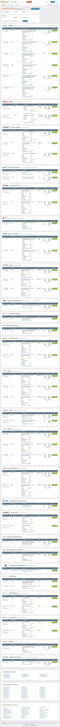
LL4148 (41, 718)
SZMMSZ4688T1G (6, 688)
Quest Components (11, 325)
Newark (17, 25)
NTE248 (4, 707)
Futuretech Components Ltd (19, 565)
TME (15, 410)
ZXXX (41, 708)
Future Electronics (20, 234)
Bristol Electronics (12, 313)
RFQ (54, 65)
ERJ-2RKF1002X (25, 715)
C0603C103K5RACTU (7, 718)
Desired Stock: (6, 16)
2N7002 (23, 717)
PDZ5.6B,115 (42, 698)
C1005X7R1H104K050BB (26, 707)
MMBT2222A (42, 714)
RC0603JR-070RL (25, 718)
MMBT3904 (5, 708)
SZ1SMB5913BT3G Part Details (27, 85)
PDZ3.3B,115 (24, 694)
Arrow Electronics (16, 185)
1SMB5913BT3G (5, 30)
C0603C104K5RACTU (25, 712)
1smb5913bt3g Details (35, 8)
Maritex (12, 641)
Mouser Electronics (20, 167)
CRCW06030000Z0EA (7, 713)
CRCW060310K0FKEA (7, 709)
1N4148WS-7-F (42, 712)
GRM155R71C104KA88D (7, 712)
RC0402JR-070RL (25, 709)
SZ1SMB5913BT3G (6, 75)
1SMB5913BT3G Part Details (27, 39)
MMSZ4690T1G (6, 693)
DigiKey (17, 101)
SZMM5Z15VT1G (25, 693)
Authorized (17, 12)
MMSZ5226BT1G (25, 695)
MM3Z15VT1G (5, 690)
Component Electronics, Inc (15, 501)
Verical (12, 265)
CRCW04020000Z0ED (25, 713)
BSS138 (4, 714)
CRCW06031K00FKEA (44, 715)
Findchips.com (5, 2)
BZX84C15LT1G (24, 689)
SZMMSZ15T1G (43, 694)
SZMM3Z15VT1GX (25, 696)
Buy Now (54, 30)
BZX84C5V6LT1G (43, 695)
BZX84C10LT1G (6, 698)
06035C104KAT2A (43, 717)
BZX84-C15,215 (6, 696)
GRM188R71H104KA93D (44, 709)
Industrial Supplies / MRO (34, 12)
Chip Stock (10, 576)
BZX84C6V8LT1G (6, 694)
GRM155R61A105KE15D (7, 717)
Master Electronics (21, 657)
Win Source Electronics (13, 537)
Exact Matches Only (24, 17)
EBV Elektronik (15, 593)
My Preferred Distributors (8, 12)
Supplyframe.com (34, 725)
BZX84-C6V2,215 (43, 690)
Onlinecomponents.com (21, 300)
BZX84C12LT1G (43, 688)
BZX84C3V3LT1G (43, 696)
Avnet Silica (14, 617)
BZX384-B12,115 (6, 689)
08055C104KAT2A (6, 715)
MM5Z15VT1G (42, 693)
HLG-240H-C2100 (43, 707)
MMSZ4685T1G (24, 688)
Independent (24, 12)
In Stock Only (15, 17)
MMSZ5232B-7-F (43, 689)
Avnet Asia (14, 512)
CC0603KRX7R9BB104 (44, 713)
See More (47, 33)
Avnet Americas (16, 127)
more (29, 32)
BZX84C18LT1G (6, 695)
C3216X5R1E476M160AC (26, 708)
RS (13, 218)
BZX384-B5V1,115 (25, 698)
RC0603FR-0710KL (25, 714)
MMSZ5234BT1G (25, 690)
